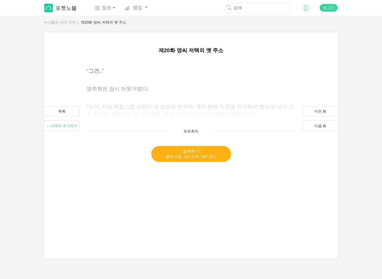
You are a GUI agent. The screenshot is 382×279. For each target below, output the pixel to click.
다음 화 (320, 126)
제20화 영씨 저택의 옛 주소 (103, 22)
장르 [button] (103, 7)
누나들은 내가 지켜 (60, 22)
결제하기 (191, 154)
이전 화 (320, 111)
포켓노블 (60, 8)
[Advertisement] (191, 199)
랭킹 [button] (134, 7)
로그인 (328, 8)
